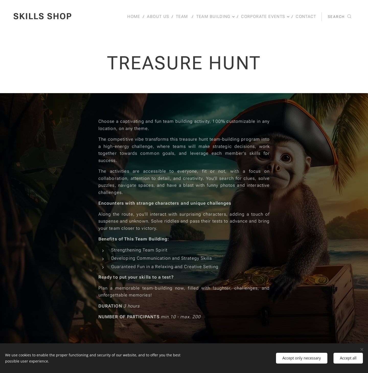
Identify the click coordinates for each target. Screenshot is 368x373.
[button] (339, 16)
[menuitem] (137, 16)
